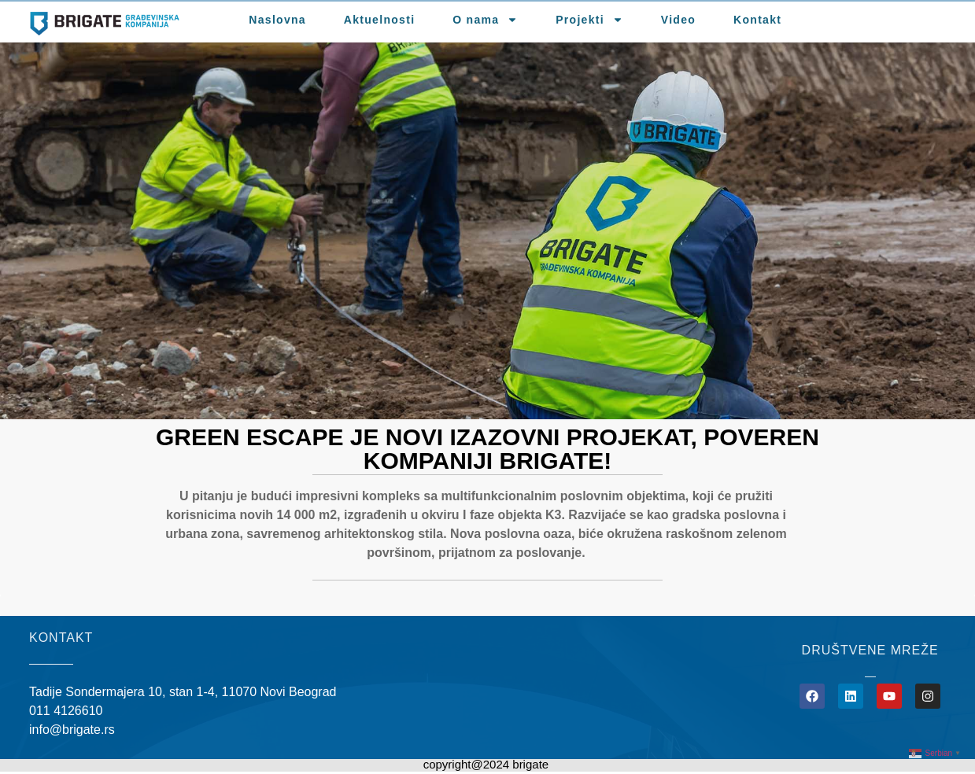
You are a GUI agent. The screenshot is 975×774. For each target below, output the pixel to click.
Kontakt (757, 19)
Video (678, 19)
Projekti (589, 20)
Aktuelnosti (379, 19)
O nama (485, 20)
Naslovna (277, 19)
